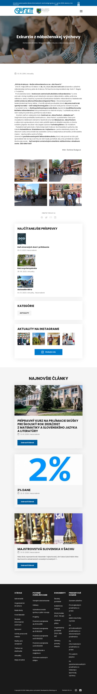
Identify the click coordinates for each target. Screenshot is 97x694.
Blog (40, 43)
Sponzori (17, 629)
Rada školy (18, 610)
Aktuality (47, 43)
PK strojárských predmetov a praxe (75, 608)
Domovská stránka (30, 43)
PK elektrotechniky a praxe (75, 618)
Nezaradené (32, 250)
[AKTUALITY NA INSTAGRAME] (38, 339)
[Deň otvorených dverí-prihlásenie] (21, 239)
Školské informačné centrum (19, 622)
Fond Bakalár (19, 615)
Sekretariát (18, 599)
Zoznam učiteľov (75, 601)
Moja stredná (19, 660)
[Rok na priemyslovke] (26, 260)
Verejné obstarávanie (41, 601)
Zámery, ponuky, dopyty (57, 644)
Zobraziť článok (27, 442)
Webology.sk (53, 690)
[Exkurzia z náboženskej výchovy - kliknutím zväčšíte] (30, 170)
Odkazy (35, 605)
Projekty (36, 617)
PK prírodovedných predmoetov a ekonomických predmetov (75, 631)
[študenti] (23, 339)
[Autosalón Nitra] (25, 282)
